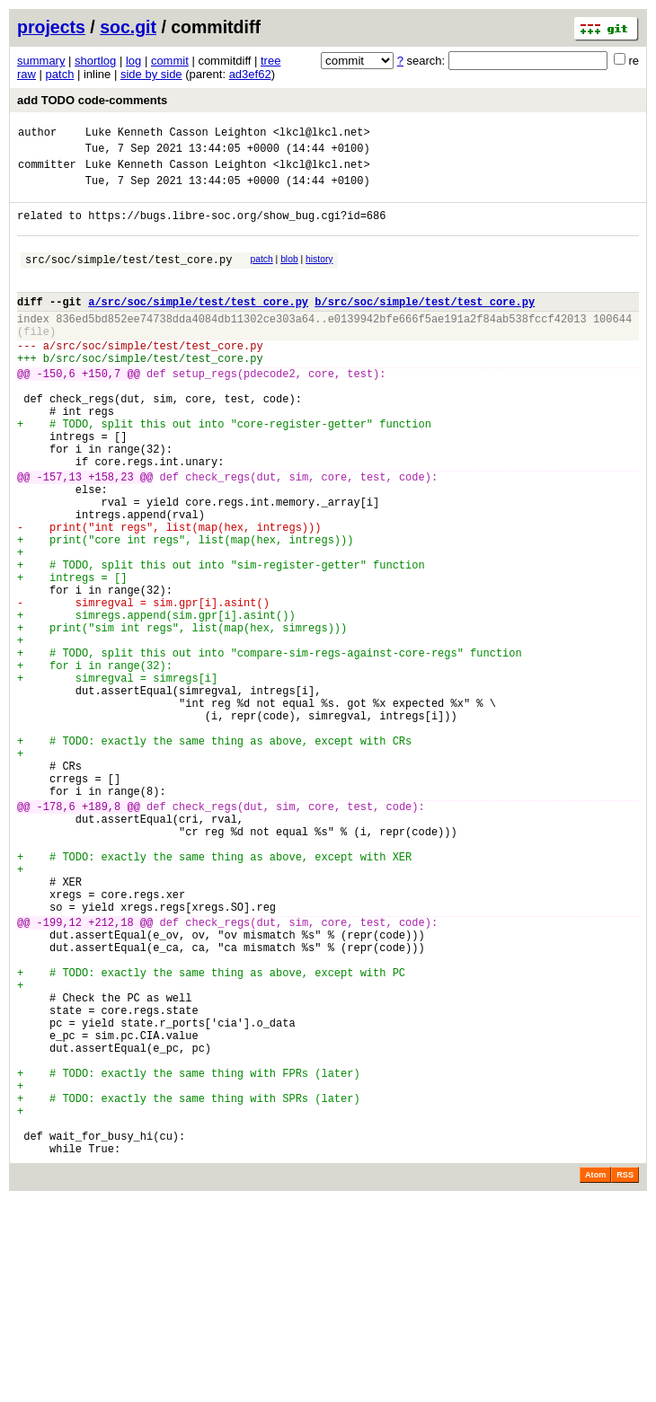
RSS (625, 1376)
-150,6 (56, 411)
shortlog (95, 60)
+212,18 (110, 1075)
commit (170, 60)
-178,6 (56, 935)
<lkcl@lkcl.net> (321, 134)
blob (289, 275)
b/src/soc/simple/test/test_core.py (425, 325)
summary (41, 60)
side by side (151, 74)
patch (60, 74)
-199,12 (59, 1075)
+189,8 (101, 935)
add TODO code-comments (92, 100)
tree (270, 60)
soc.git (128, 27)
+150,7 (101, 411)
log (133, 60)
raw (26, 74)
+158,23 (110, 535)
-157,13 (59, 535)
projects (51, 27)
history (319, 275)
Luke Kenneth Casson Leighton (176, 134)
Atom (595, 1376)
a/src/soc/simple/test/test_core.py (198, 325)
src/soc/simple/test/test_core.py (128, 278)
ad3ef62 (250, 74)
